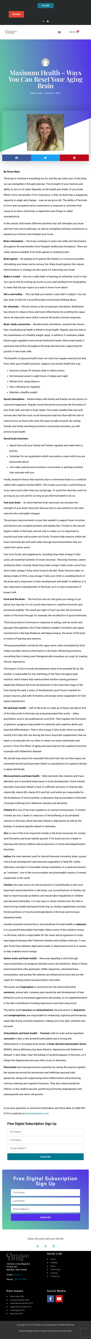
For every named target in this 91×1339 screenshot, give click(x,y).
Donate (16, 14)
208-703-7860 (20, 1279)
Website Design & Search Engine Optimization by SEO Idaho (45, 1331)
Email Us (17, 1274)
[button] (59, 32)
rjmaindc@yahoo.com (37, 1113)
